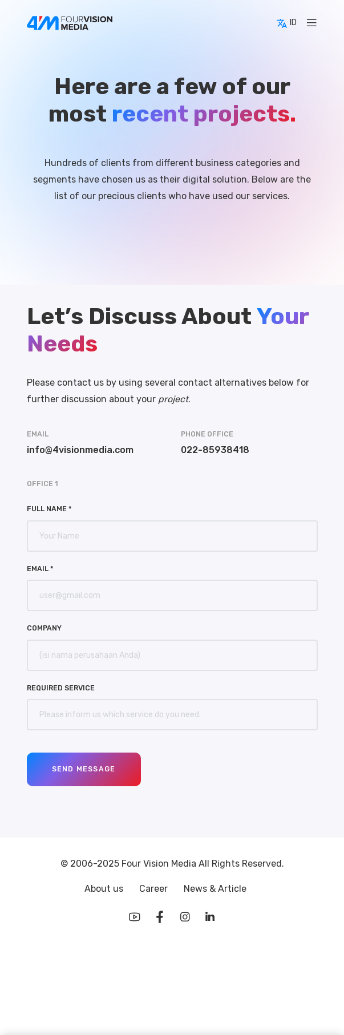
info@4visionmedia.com (80, 449)
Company (44, 628)
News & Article (215, 888)
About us (105, 888)
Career (154, 888)
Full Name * (49, 508)
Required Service (61, 688)
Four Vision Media (160, 863)
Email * (40, 568)
